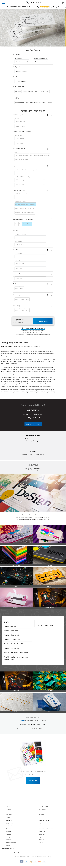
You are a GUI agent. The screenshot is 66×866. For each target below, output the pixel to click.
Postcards (8, 828)
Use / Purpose (42, 809)
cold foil (30, 369)
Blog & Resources (43, 837)
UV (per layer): (19, 253)
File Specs (37, 347)
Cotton (39, 724)
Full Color (18, 91)
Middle (22, 299)
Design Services (42, 826)
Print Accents (9, 814)
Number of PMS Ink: (20, 234)
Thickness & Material (43, 806)
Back (21, 288)
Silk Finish (23, 724)
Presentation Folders (11, 842)
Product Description (7, 347)
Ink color (17, 118)
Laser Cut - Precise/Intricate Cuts (24, 208)
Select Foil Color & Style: (23, 177)
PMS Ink (18, 241)
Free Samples (42, 831)
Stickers (8, 845)
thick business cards (9, 361)
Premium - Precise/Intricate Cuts (24, 212)
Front (16, 288)
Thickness (8, 809)
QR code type (18, 135)
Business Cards (9, 823)
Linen (44, 724)
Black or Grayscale (28, 91)
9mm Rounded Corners (21, 159)
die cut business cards (8, 371)
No (20, 224)
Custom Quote (42, 834)
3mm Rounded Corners (21, 155)
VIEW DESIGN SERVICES (33, 424)
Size (7, 812)
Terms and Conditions (37, 856)
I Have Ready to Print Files (33, 102)
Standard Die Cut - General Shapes (25, 204)
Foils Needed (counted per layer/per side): (27, 169)
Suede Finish (31, 724)
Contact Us (41, 839)
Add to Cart (43, 321)
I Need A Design (47, 102)
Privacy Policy (47, 856)
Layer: (18, 260)
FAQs (40, 823)
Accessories (41, 814)
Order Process (28, 347)
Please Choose (44, 91)
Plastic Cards (9, 826)
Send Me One (33, 781)
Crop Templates (32, 328)
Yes (16, 224)
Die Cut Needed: (20, 201)
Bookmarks (8, 831)
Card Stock (8, 806)
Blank (36, 91)
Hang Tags (8, 834)
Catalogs (8, 837)
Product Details (18, 347)
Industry (8, 817)
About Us (41, 842)
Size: (16, 152)
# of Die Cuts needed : (21, 194)
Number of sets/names (40, 58)
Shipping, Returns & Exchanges (46, 828)
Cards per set (18, 58)
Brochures (8, 839)
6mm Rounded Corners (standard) (40, 155)
